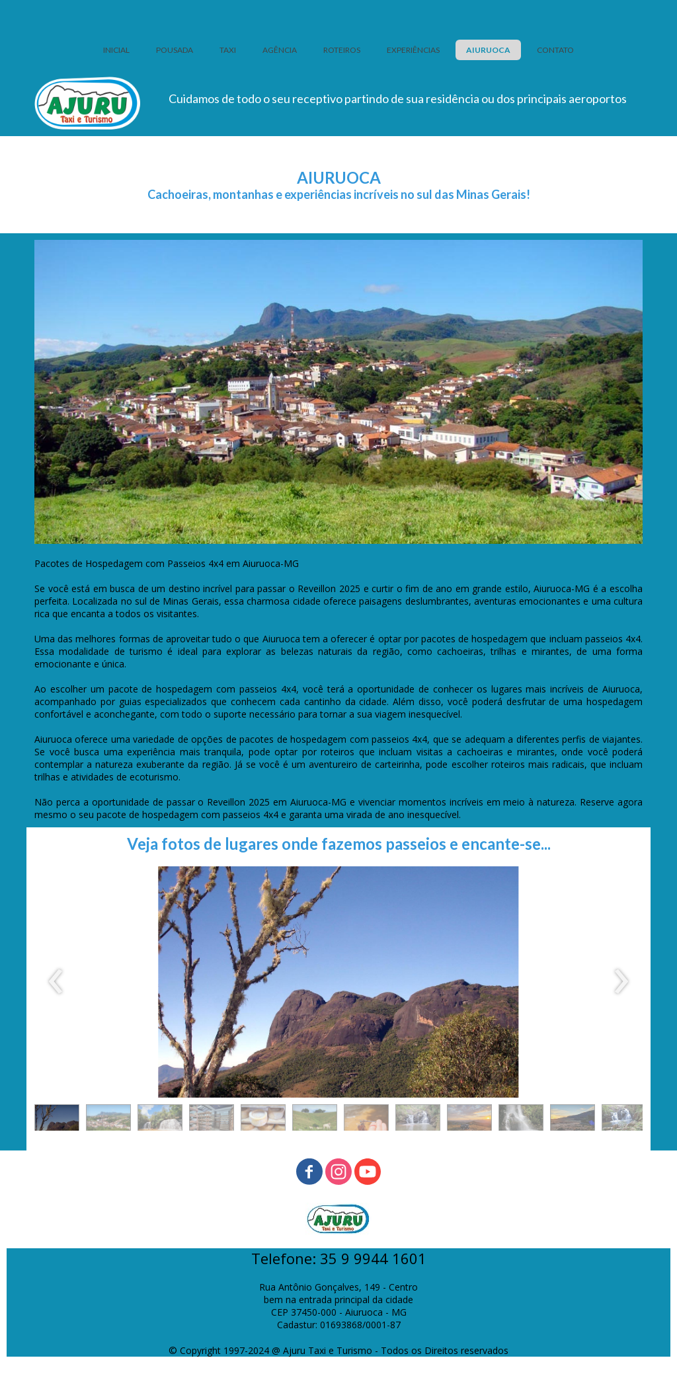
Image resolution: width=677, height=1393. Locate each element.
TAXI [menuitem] (227, 50)
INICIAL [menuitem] (116, 50)
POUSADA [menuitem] (174, 50)
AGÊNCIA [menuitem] (279, 50)
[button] (56, 1120)
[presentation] (55, 982)
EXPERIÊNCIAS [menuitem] (413, 50)
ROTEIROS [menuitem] (341, 50)
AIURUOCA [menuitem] (488, 50)
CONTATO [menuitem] (555, 50)
